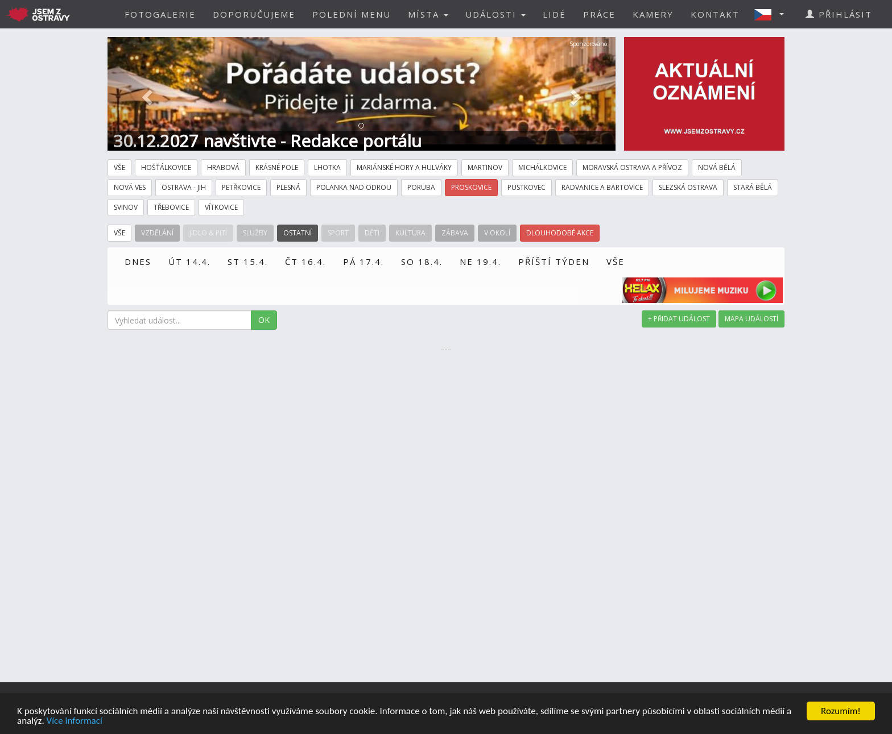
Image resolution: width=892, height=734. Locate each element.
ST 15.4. (248, 261)
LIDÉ (554, 14)
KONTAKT (715, 14)
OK (264, 319)
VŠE (615, 261)
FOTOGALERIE (160, 14)
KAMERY (653, 14)
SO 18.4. (422, 261)
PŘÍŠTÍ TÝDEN (553, 261)
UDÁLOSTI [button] (495, 14)
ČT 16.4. (305, 261)
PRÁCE (599, 14)
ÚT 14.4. (189, 261)
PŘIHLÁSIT (839, 14)
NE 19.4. (480, 261)
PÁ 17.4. (363, 261)
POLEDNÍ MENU (351, 14)
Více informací (74, 721)
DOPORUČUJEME (254, 14)
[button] (772, 14)
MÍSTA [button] (428, 14)
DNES (138, 261)
